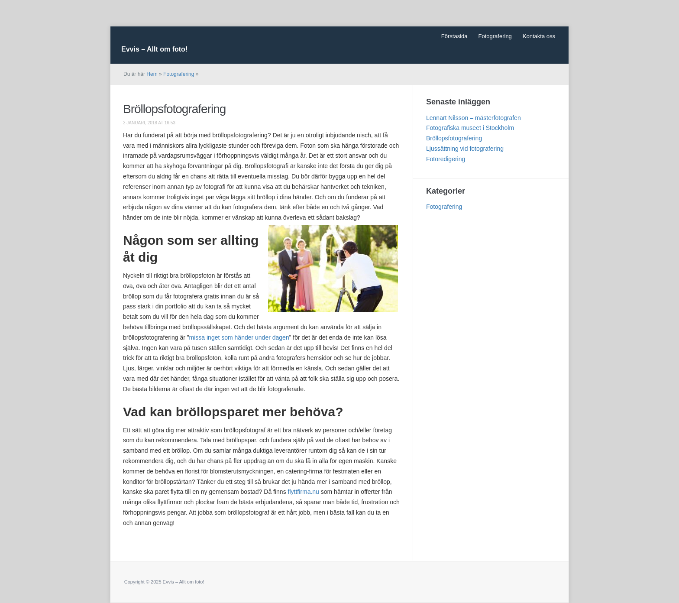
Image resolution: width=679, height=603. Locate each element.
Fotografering (495, 36)
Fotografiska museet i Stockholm (470, 127)
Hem (151, 74)
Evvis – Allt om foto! (154, 49)
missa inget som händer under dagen (239, 337)
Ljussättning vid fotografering (465, 148)
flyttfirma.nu (303, 491)
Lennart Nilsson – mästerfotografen (473, 117)
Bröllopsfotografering (174, 109)
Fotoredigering (445, 159)
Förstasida (454, 36)
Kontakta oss (539, 36)
